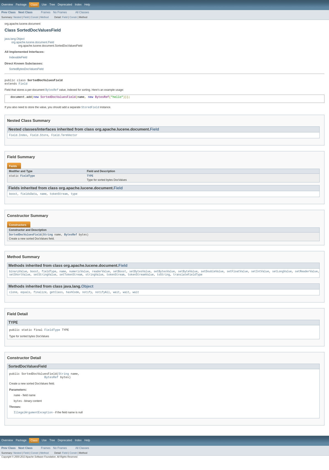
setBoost (119, 277)
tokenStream (59, 198)
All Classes (82, 12)
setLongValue (282, 277)
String (48, 239)
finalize (40, 298)
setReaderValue (306, 277)
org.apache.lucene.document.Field (32, 42)
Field (26, 17)
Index (78, 4)
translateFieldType (187, 280)
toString (163, 280)
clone (13, 298)
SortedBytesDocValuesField (26, 69)
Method (44, 17)
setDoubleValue (212, 277)
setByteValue (187, 277)
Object (87, 292)
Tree (52, 4)
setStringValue (45, 280)
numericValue (79, 277)
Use (44, 4)
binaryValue (18, 277)
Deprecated (65, 4)
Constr (34, 17)
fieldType (49, 277)
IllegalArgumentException (33, 421)
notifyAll (102, 298)
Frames (45, 12)
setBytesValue (139, 277)
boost (13, 198)
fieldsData (29, 198)
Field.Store (39, 139)
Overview (7, 4)
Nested (17, 17)
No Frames (60, 12)
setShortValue (19, 280)
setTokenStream (70, 280)
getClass (56, 298)
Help (87, 4)
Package (21, 4)
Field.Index (18, 139)
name (43, 198)
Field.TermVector (64, 139)
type (74, 198)
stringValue (94, 280)
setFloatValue (237, 277)
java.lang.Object (14, 38)
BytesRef (70, 239)
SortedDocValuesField (25, 239)
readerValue (101, 277)
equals (25, 298)
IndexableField (18, 57)
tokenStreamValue (141, 280)
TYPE (90, 180)
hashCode (72, 298)
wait (116, 298)
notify (87, 298)
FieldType (27, 180)
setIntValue (260, 277)
